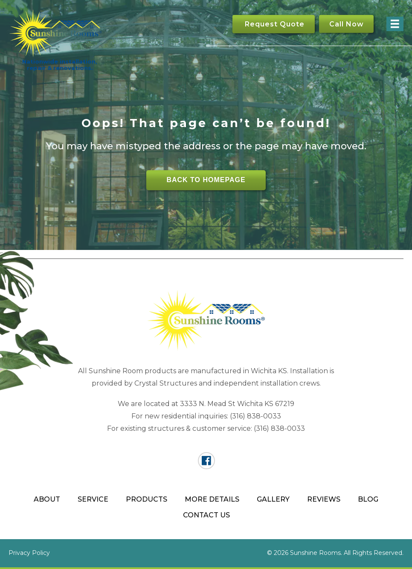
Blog (368, 499)
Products (146, 499)
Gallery (273, 499)
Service (93, 499)
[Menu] (394, 24)
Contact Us (206, 515)
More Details (212, 499)
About (47, 499)
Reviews (323, 499)
